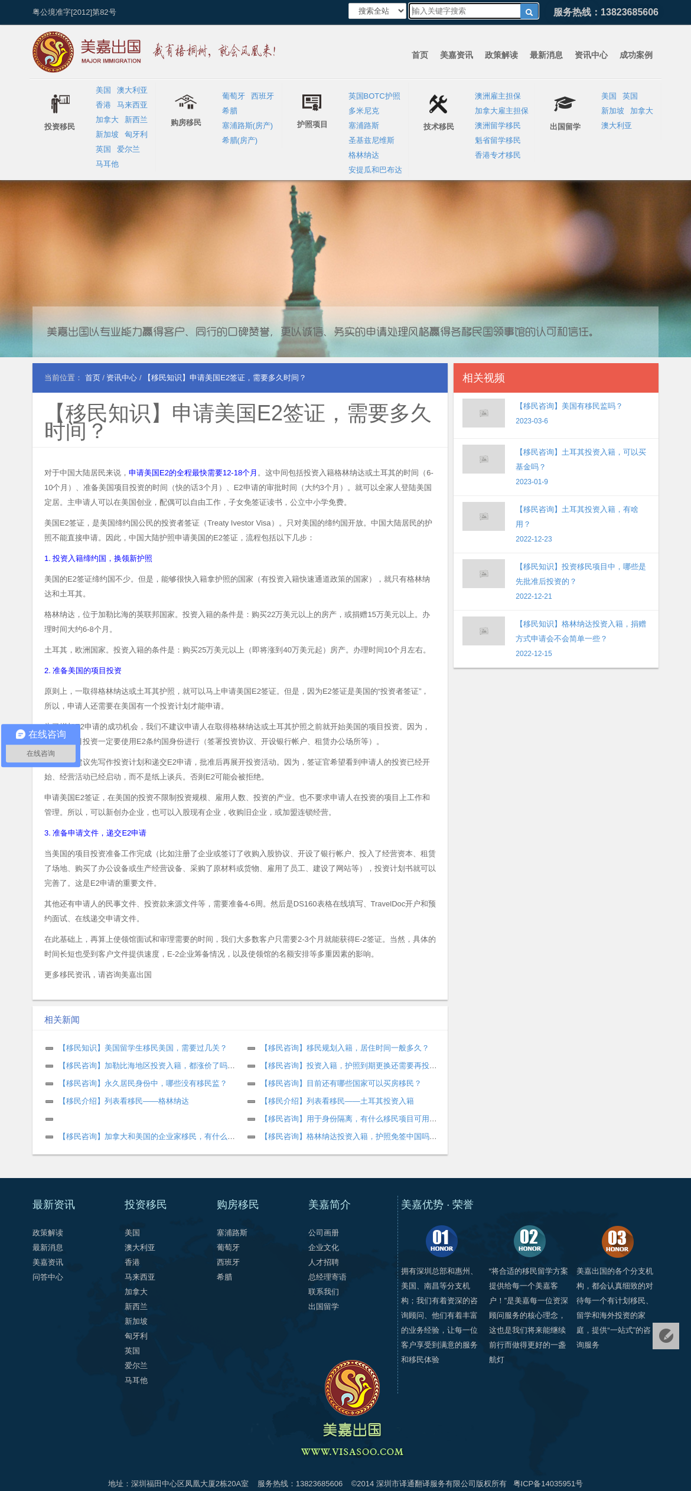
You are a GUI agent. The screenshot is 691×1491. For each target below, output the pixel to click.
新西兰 (136, 119)
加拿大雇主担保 (502, 110)
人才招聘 (323, 1262)
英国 (103, 149)
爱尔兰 (128, 149)
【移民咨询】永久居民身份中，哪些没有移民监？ (142, 1083)
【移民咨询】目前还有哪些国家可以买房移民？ (341, 1083)
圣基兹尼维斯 (371, 140)
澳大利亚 (132, 90)
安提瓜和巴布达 (375, 169)
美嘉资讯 (456, 55)
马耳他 (107, 163)
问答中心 (47, 1277)
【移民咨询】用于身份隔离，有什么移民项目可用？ (348, 1118)
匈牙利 (136, 134)
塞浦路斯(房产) (247, 125)
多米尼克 (363, 110)
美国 (103, 90)
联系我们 (323, 1291)
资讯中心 (591, 55)
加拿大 (107, 119)
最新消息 (546, 55)
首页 (420, 55)
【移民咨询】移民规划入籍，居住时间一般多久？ (344, 1047)
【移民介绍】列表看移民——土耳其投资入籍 (337, 1101)
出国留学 (323, 1306)
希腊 (229, 110)
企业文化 (323, 1247)
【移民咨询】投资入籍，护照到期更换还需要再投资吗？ (356, 1065)
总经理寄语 (327, 1277)
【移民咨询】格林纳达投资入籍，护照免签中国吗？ (348, 1136)
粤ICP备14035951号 (548, 1483)
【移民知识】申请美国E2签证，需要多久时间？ (238, 422)
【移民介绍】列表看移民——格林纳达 (123, 1101)
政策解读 (501, 55)
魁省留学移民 (498, 140)
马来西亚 (132, 104)
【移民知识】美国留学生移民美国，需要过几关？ (142, 1047)
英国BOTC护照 (374, 96)
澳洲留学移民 (498, 125)
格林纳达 (363, 155)
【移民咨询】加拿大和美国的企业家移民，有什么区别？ (154, 1136)
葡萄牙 (233, 96)
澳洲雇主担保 (498, 96)
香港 (103, 104)
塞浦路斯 (363, 125)
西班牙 (262, 96)
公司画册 (323, 1232)
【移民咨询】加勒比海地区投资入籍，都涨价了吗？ (146, 1065)
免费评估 (666, 1336)
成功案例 (636, 55)
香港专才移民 (498, 155)
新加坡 (107, 134)
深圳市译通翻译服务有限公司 (426, 1483)
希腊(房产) (240, 140)
